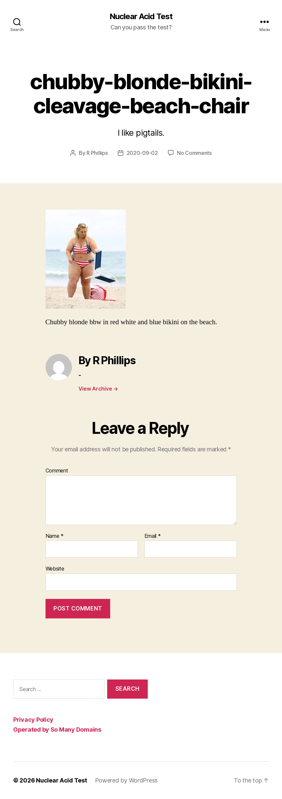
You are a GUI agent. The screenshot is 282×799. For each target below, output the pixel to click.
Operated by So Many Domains (57, 729)
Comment (57, 471)
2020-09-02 (142, 153)
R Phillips (97, 153)
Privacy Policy (33, 719)
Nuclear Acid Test (141, 16)
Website (55, 568)
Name (55, 536)
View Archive (98, 388)
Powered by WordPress (126, 780)
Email (152, 536)
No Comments (194, 153)
